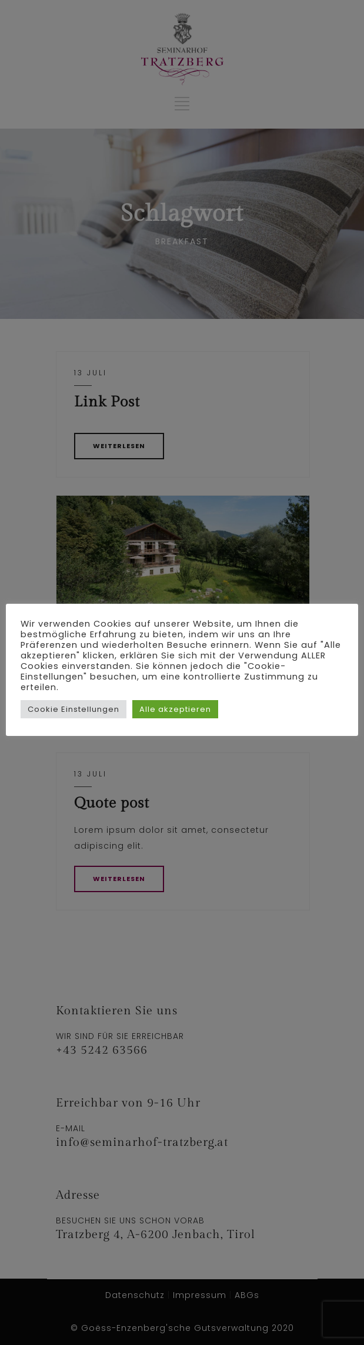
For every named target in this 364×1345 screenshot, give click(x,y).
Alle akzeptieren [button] (175, 709)
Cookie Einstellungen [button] (73, 709)
